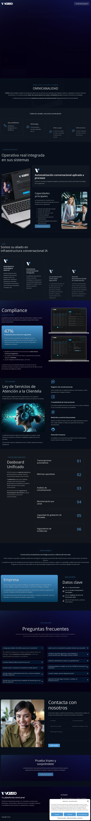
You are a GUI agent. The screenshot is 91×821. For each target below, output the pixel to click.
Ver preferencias (82, 814)
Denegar (69, 814)
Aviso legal (79, 818)
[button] (88, 801)
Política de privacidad (72, 818)
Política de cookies (61, 818)
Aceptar (57, 814)
